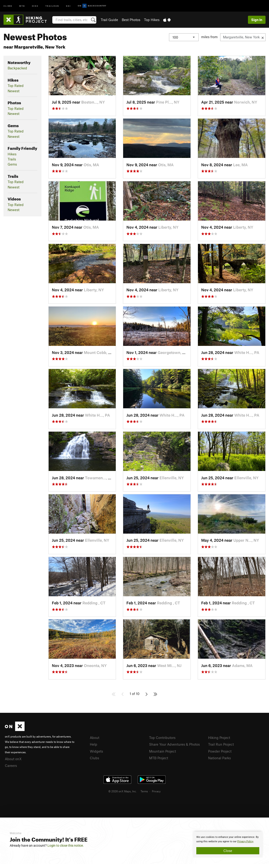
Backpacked (17, 68)
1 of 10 (134, 694)
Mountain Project (162, 751)
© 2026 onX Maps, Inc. (122, 791)
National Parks (219, 758)
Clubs (94, 758)
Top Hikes (152, 20)
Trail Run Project (221, 744)
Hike (35, 5)
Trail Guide (109, 20)
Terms (144, 791)
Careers (11, 765)
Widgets (96, 751)
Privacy (156, 791)
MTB (22, 5)
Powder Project (219, 751)
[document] (227, 844)
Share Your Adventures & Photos (174, 744)
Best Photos (131, 20)
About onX (13, 759)
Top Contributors (162, 737)
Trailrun (52, 5)
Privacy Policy (245, 841)
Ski (68, 5)
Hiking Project (219, 737)
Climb (7, 5)
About (94, 737)
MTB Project (158, 758)
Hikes (12, 154)
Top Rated (16, 85)
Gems (12, 164)
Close (227, 851)
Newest (13, 91)
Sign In (256, 20)
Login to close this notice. (65, 845)
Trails (12, 159)
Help (93, 744)
